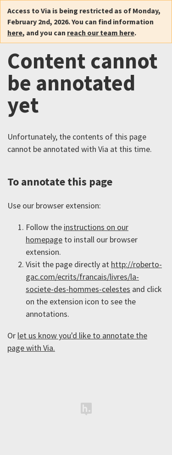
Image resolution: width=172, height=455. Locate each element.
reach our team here (100, 32)
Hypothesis (86, 409)
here (14, 32)
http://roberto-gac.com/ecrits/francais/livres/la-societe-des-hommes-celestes (94, 276)
